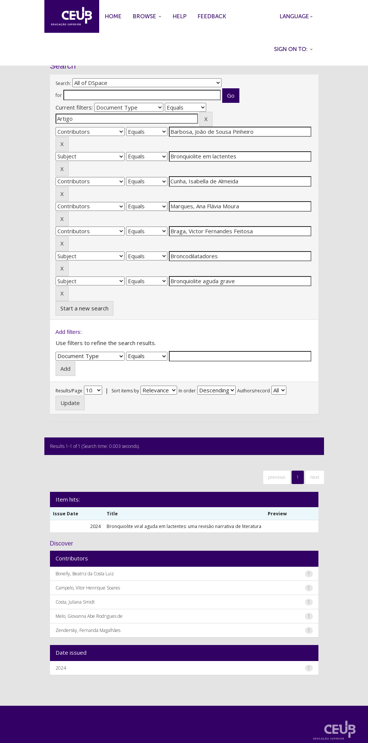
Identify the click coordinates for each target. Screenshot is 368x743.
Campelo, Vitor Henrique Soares (88, 588)
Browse (147, 16)
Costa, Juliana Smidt (75, 602)
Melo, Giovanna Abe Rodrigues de (89, 616)
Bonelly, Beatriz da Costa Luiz (85, 573)
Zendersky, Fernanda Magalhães (88, 630)
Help (179, 16)
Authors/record (253, 391)
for (59, 95)
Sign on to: (293, 49)
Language (296, 16)
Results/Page (69, 391)
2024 (61, 668)
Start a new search (84, 308)
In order (187, 391)
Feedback (212, 16)
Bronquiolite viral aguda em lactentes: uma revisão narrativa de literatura (184, 526)
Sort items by (125, 391)
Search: (63, 83)
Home (113, 16)
